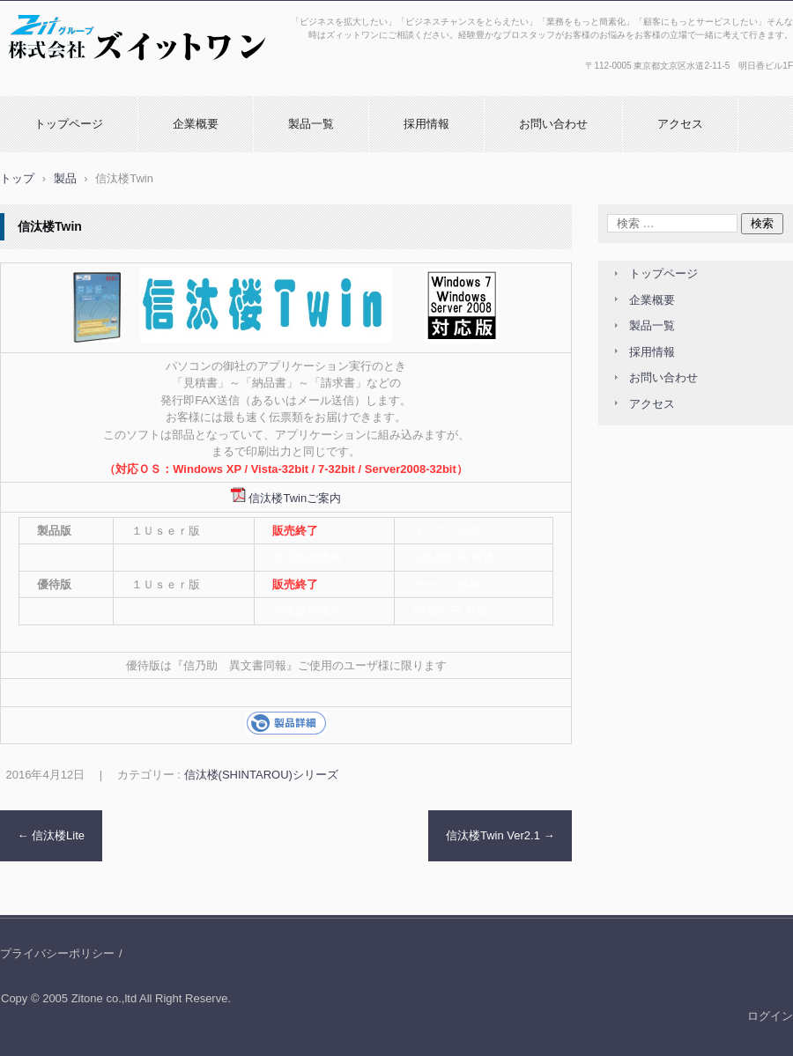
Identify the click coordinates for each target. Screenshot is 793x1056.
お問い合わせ (553, 123)
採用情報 (426, 123)
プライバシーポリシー (57, 953)
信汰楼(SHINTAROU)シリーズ (261, 774)
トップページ (68, 123)
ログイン (770, 1016)
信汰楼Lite (51, 835)
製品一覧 (311, 123)
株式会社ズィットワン (65, 82)
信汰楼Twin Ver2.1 (500, 835)
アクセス (680, 123)
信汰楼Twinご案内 (294, 498)
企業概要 (196, 123)
